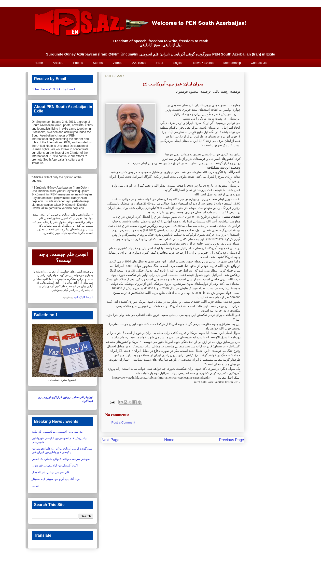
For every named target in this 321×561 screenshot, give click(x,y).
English (178, 63)
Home (38, 63)
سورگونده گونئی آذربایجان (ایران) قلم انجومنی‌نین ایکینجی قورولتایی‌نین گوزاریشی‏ (62, 450)
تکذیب (35, 486)
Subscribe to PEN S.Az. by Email (53, 89)
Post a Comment (123, 422)
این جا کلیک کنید (83, 297)
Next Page (111, 440)
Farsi (159, 63)
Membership (232, 63)
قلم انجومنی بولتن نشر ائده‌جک (51, 472)
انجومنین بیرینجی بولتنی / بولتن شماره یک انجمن (61, 459)
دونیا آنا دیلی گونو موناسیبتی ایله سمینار (56, 479)
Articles (58, 63)
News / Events (203, 63)
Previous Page (231, 440)
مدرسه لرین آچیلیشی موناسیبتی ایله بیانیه (57, 431)
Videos (117, 63)
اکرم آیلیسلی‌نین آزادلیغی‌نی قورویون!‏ (55, 465)
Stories (98, 63)
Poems (78, 63)
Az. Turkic (139, 63)
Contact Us (258, 63)
